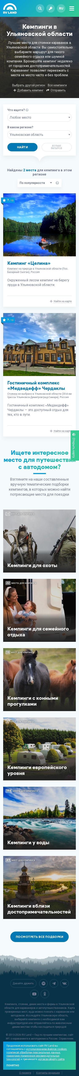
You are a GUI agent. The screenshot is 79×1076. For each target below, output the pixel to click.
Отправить (58, 90)
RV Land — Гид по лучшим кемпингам (44, 1034)
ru (61, 8)
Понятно (12, 1065)
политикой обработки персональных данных (33, 1052)
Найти (22, 147)
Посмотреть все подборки (39, 937)
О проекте (25, 1072)
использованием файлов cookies (46, 1049)
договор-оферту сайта (51, 1059)
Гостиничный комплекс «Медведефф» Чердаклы (36, 385)
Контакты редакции (48, 1072)
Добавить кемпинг (30, 90)
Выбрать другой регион (28, 85)
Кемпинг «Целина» (29, 263)
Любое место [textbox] (20, 117)
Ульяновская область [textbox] (26, 135)
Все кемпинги (57, 85)
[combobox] (39, 117)
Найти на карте (63, 301)
